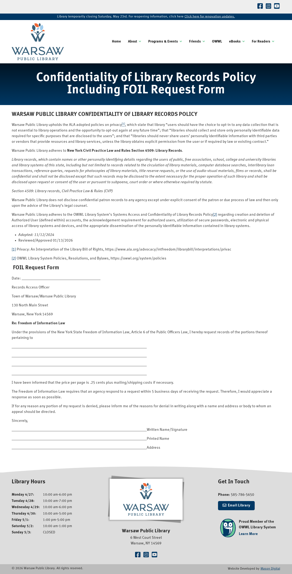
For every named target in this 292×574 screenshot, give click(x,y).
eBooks (235, 41)
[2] (215, 215)
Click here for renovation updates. (209, 16)
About (132, 41)
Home (116, 41)
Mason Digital (270, 568)
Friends (195, 41)
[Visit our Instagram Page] (268, 7)
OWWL (217, 41)
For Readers (261, 41)
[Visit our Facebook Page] (260, 7)
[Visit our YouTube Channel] (277, 7)
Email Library (239, 506)
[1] (14, 250)
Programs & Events (163, 41)
